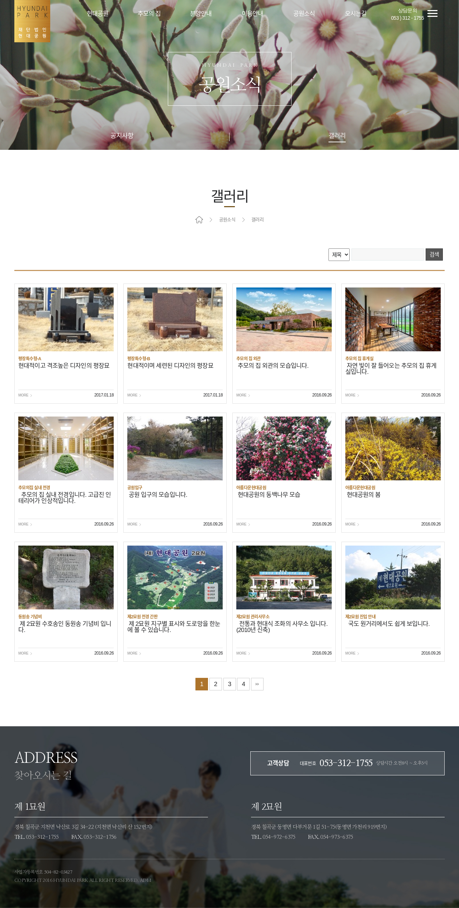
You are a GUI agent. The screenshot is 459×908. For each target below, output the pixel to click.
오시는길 (356, 13)
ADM (145, 880)
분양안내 (201, 13)
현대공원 (98, 13)
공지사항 (121, 136)
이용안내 (253, 13)
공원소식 (304, 13)
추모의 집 (149, 13)
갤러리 (337, 136)
